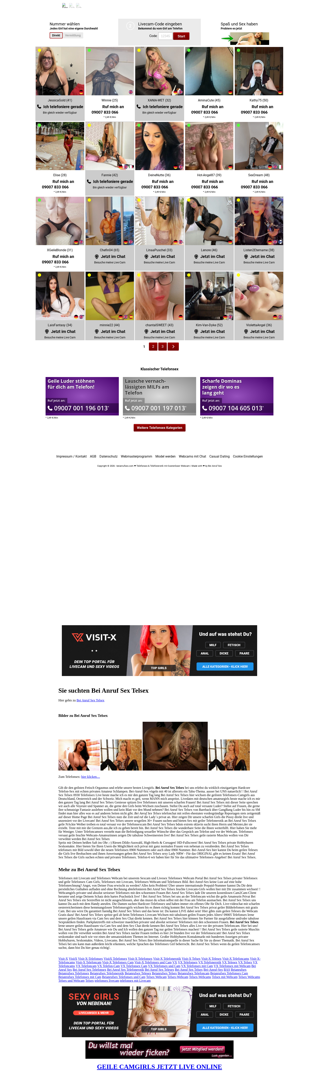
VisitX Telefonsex (115, 958)
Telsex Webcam (156, 977)
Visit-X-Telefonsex (90, 958)
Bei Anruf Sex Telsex (90, 700)
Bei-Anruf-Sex (213, 969)
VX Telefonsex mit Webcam (232, 966)
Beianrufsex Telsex (164, 973)
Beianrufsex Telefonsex (73, 973)
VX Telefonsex (188, 962)
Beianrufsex (239, 969)
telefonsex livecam (107, 980)
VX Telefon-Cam (108, 966)
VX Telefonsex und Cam (164, 966)
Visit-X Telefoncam (88, 962)
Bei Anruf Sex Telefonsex (89, 969)
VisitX (73, 958)
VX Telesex (229, 962)
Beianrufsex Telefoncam (193, 973)
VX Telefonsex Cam (134, 966)
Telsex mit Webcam (225, 977)
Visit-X (63, 958)
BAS (227, 969)
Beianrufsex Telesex (138, 973)
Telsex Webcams (249, 977)
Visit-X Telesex (211, 958)
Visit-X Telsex (191, 958)
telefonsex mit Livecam (135, 980)
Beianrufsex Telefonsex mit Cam (79, 977)
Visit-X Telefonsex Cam (118, 962)
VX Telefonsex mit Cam (197, 966)
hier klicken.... (90, 776)
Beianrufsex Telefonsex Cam (229, 973)
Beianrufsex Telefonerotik (107, 973)
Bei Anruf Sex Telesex (159, 969)
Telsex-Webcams (200, 977)
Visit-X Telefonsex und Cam (153, 962)
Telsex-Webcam (177, 977)
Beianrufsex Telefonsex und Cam (123, 977)
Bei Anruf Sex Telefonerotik (125, 969)
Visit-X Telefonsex (140, 958)
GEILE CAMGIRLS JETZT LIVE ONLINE (159, 1066)
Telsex (89, 980)
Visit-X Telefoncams (235, 958)
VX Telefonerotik (209, 962)
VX (174, 962)
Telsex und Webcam (71, 980)
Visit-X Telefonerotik (167, 958)
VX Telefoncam (86, 966)
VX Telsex (245, 962)
